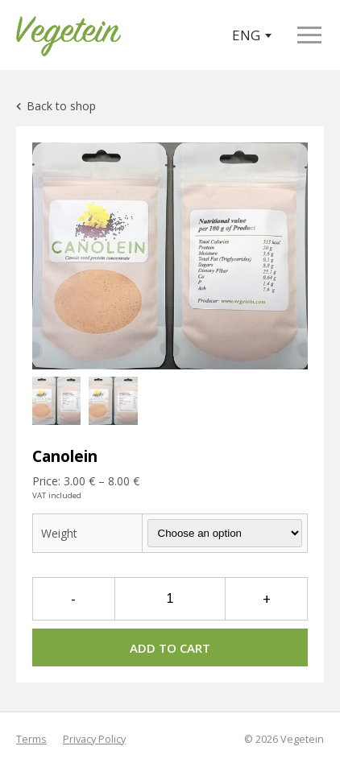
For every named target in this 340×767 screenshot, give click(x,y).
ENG (252, 35)
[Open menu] (309, 35)
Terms (31, 739)
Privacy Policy (94, 739)
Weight (59, 533)
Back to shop (56, 105)
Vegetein (302, 739)
